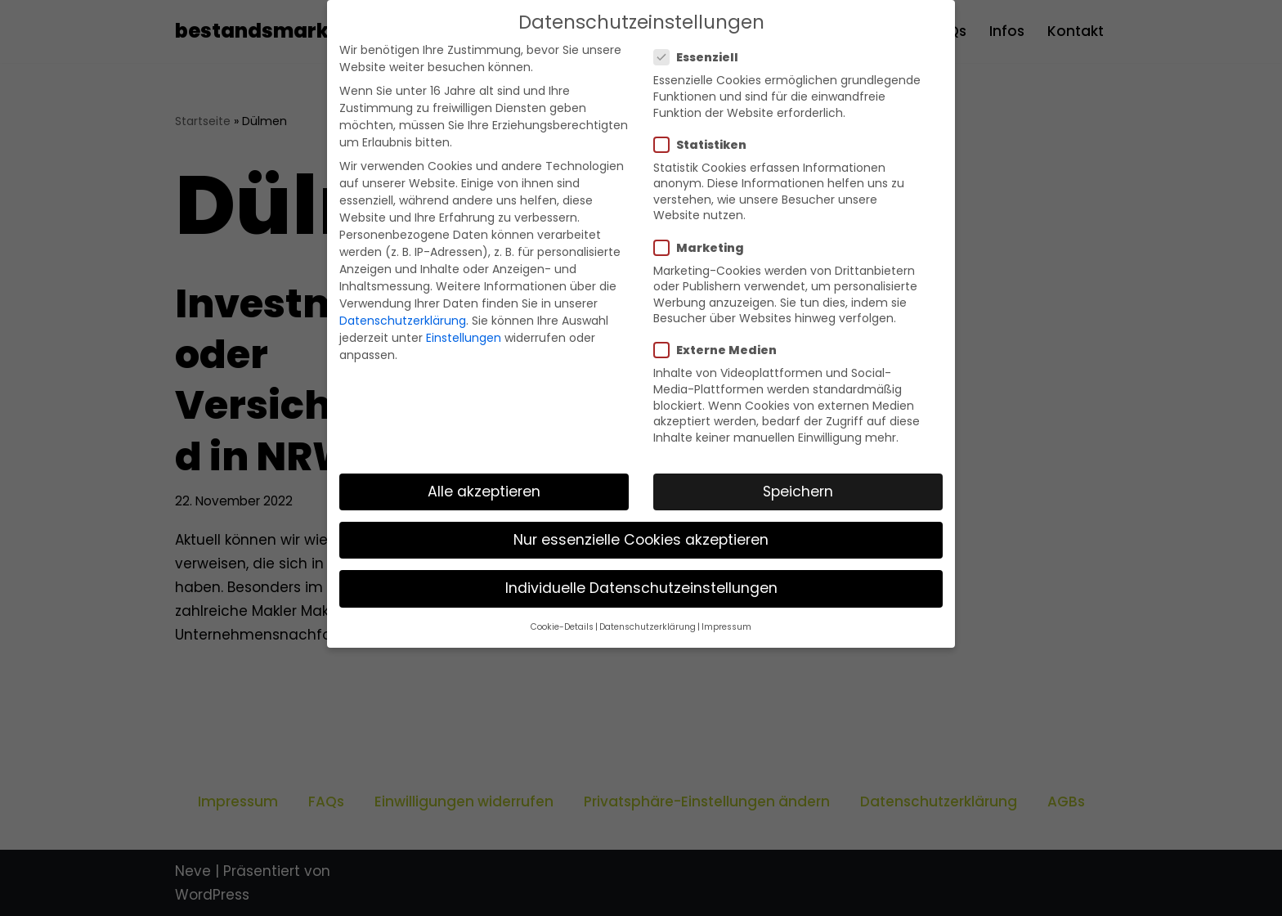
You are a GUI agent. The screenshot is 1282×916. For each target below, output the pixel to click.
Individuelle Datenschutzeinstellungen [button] (641, 588)
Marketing (704, 248)
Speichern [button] (798, 491)
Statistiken (705, 145)
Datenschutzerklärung (402, 320)
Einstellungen (463, 338)
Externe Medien (720, 350)
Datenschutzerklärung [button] (647, 627)
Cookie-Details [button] (562, 627)
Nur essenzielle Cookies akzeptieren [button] (641, 540)
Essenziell (701, 57)
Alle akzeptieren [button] (484, 491)
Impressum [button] (726, 627)
